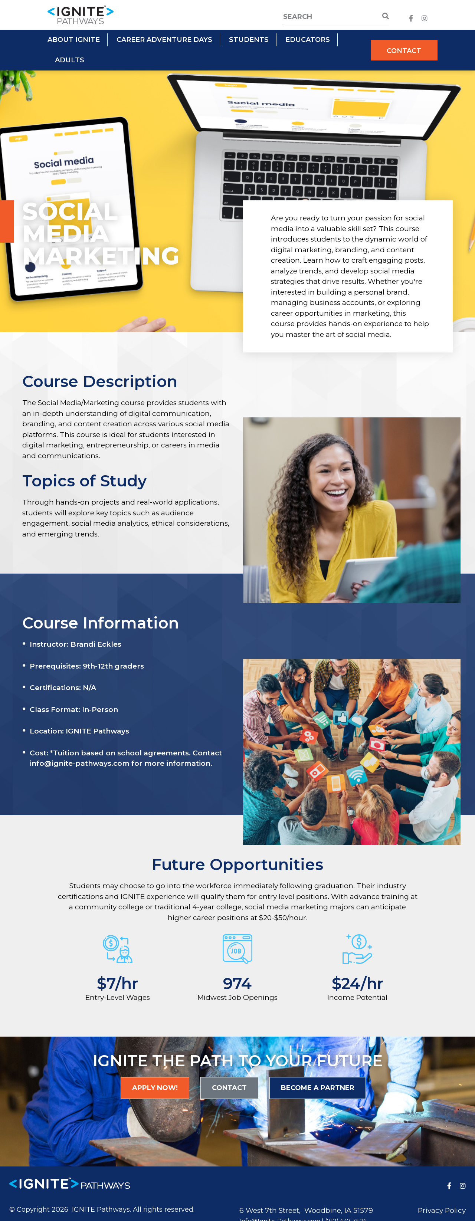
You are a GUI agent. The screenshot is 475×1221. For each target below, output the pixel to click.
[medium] (411, 18)
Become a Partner (317, 1088)
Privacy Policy (442, 1210)
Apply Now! (155, 1088)
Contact (404, 51)
